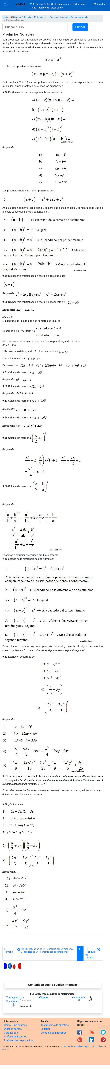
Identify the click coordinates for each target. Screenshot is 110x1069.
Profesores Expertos (15, 1036)
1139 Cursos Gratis (40, 4)
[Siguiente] (93, 953)
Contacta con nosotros (54, 1032)
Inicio (5, 17)
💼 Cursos (16, 17)
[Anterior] (46, 953)
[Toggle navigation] (5, 3)
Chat (53, 4)
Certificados (11, 1032)
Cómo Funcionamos (15, 1025)
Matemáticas (40, 17)
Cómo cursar (64, 4)
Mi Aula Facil (100, 4)
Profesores (43, 7)
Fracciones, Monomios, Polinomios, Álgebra (69, 17)
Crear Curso (57, 7)
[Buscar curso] (35, 27)
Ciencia (27, 17)
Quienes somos (13, 1028)
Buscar (80, 27)
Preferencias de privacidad (19, 1040)
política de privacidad (86, 1046)
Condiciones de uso (68, 1046)
